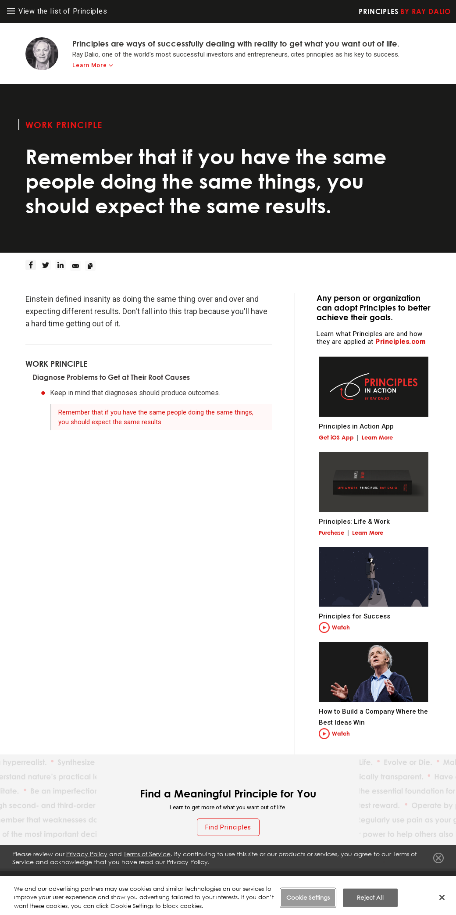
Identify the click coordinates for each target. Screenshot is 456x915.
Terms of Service (231, 879)
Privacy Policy (283, 879)
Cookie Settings (385, 879)
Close (438, 860)
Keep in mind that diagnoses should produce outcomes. (135, 393)
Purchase (331, 532)
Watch (341, 627)
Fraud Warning (178, 879)
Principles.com (400, 342)
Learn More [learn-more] (89, 65)
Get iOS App (336, 437)
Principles (405, 11)
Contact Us (433, 879)
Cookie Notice (333, 879)
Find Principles (228, 827)
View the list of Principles (57, 11)
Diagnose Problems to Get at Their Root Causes (111, 377)
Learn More (377, 437)
